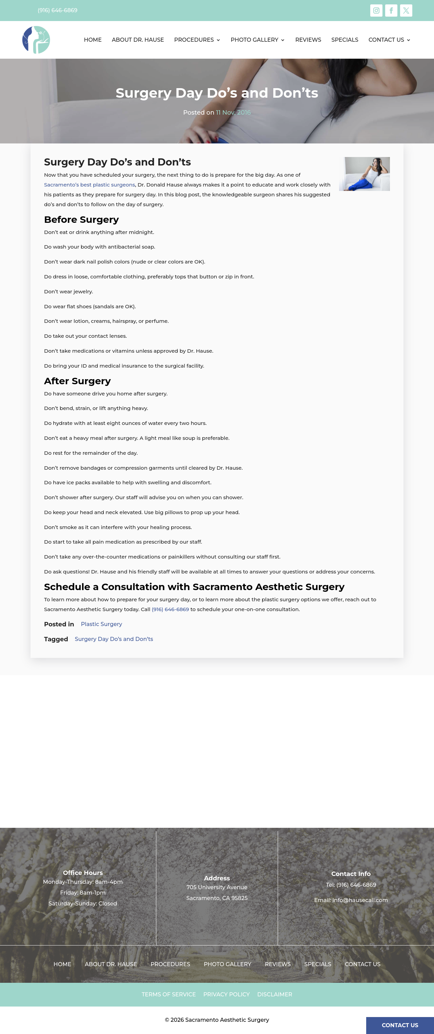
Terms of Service (169, 995)
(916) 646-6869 (170, 609)
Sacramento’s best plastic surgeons (89, 184)
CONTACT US (400, 1025)
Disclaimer (274, 995)
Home (92, 40)
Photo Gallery (254, 40)
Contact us (386, 40)
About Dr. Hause (138, 40)
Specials (344, 40)
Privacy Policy (226, 995)
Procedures (194, 40)
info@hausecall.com (360, 900)
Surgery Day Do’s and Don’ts (114, 639)
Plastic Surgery (101, 624)
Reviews (308, 40)
